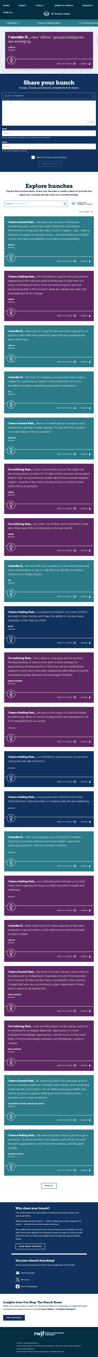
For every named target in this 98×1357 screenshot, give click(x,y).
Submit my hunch (50, 164)
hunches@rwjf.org (31, 1343)
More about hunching (30, 1246)
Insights (87, 5)
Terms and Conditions (56, 157)
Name (4, 129)
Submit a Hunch (64, 5)
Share (85, 63)
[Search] (37, 204)
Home (6, 5)
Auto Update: (86, 211)
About (22, 5)
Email (4, 142)
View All (8, 12)
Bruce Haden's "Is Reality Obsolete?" (58, 1309)
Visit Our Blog (14, 1318)
